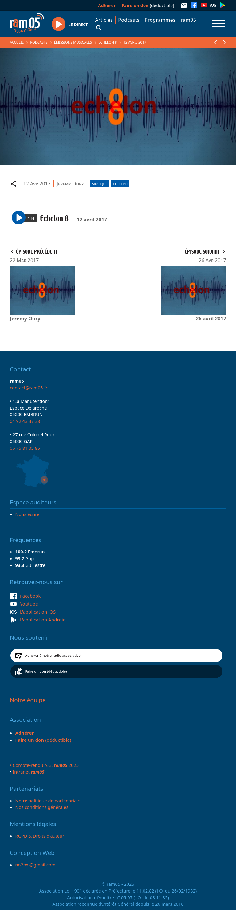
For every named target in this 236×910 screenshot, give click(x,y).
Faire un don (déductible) (46, 671)
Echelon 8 (107, 42)
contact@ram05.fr (29, 387)
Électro (120, 184)
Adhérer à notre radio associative (53, 655)
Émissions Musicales (73, 42)
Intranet (28, 772)
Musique (100, 184)
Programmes (160, 20)
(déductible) (148, 5)
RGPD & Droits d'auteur (39, 836)
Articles (104, 20)
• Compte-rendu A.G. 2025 (44, 765)
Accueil (17, 42)
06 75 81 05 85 (25, 448)
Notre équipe (28, 700)
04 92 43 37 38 (25, 421)
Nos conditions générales (42, 807)
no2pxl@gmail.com (35, 865)
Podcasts (128, 20)
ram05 (188, 20)
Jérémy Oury (70, 183)
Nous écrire (27, 514)
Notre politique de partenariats (48, 800)
